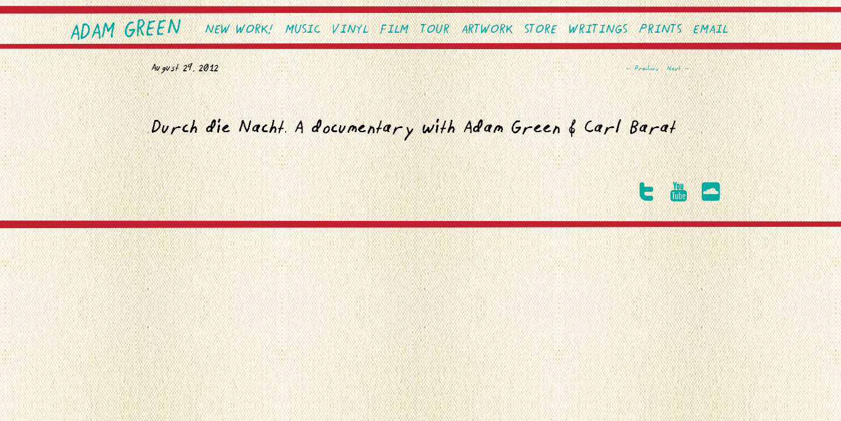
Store (540, 30)
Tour (435, 30)
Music (303, 30)
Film (394, 30)
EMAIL (710, 30)
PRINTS (660, 30)
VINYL (350, 30)
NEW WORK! (239, 30)
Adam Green (126, 31)
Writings (598, 30)
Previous (641, 69)
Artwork (487, 30)
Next (678, 69)
